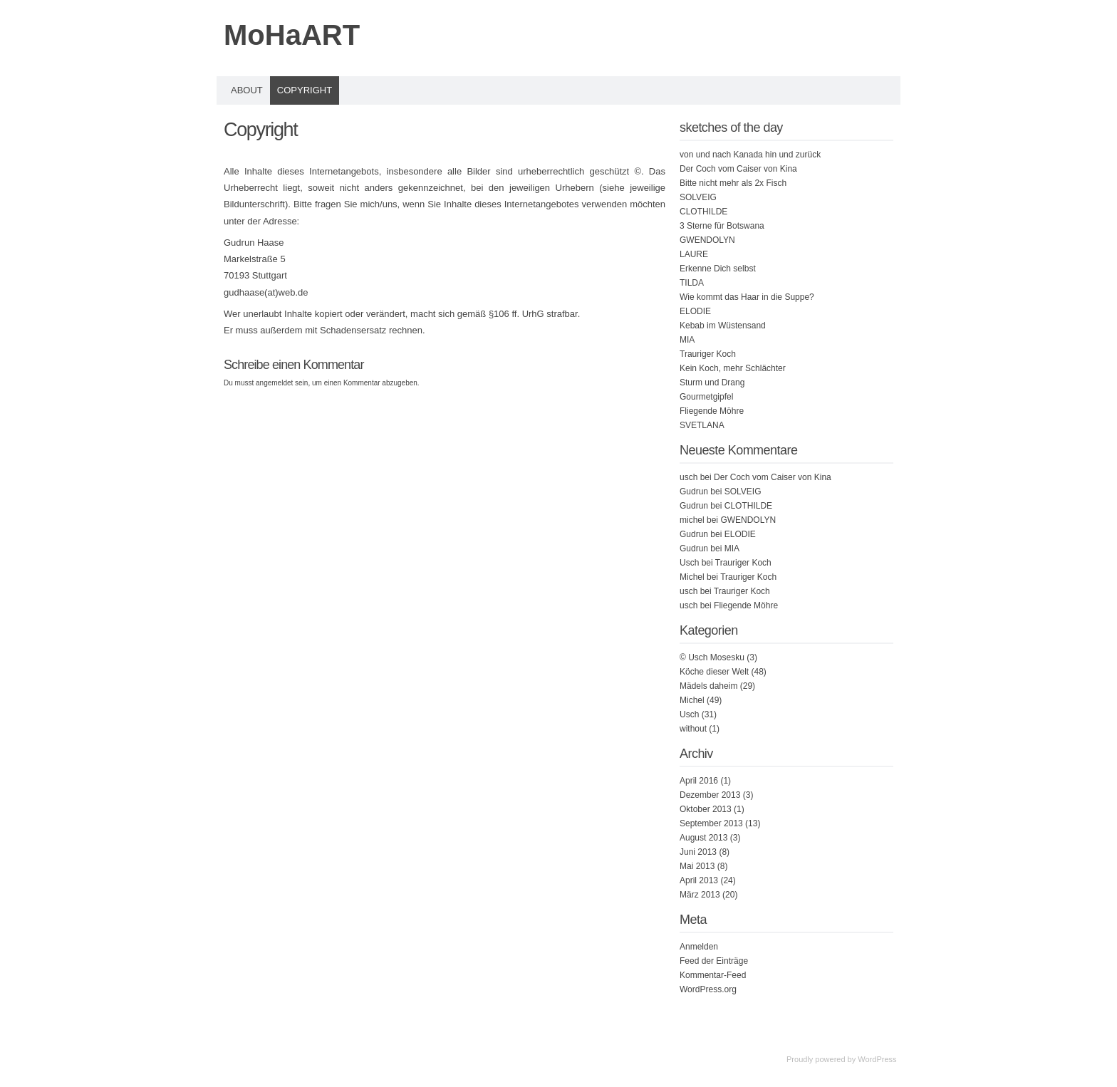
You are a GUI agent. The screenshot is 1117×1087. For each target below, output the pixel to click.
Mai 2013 (697, 866)
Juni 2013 (698, 852)
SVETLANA (702, 425)
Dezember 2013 (710, 795)
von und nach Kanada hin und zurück (750, 155)
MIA (687, 340)
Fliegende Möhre (712, 411)
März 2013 (700, 895)
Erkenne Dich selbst (718, 269)
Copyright (304, 90)
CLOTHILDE (703, 212)
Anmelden (699, 947)
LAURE (694, 254)
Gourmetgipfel (706, 397)
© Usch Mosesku (712, 657)
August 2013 (703, 838)
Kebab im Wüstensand (723, 326)
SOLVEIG (698, 197)
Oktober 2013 (706, 809)
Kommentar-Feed (713, 975)
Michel (692, 700)
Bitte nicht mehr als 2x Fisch (733, 183)
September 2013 (711, 823)
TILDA (692, 283)
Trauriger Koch (708, 354)
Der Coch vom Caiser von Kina (738, 169)
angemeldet (274, 383)
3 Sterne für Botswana (722, 226)
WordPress (877, 1059)
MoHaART (292, 35)
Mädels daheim (708, 686)
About (247, 90)
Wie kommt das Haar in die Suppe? (747, 297)
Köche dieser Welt (714, 672)
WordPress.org (708, 989)
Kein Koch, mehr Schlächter (733, 368)
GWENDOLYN (707, 240)
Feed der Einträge (714, 961)
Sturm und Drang (712, 383)
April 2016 (699, 781)
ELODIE (695, 311)
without (693, 729)
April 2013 (699, 880)
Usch (689, 714)
